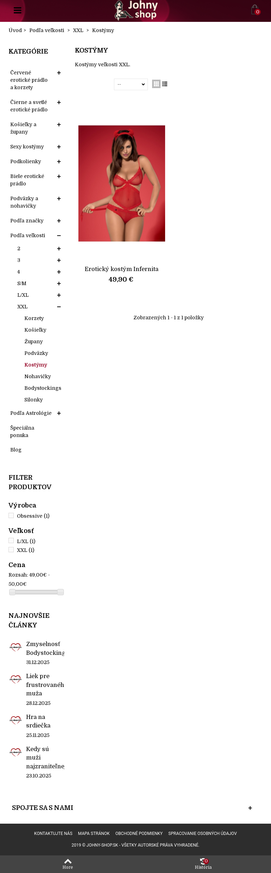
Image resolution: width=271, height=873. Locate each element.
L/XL (23, 295)
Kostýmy (35, 365)
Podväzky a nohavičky (24, 202)
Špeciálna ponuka (22, 431)
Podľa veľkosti (27, 235)
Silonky (33, 399)
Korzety (34, 318)
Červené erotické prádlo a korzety (29, 80)
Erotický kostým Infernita (121, 269)
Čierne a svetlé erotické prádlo (29, 105)
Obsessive (33, 516)
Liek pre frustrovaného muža (45, 685)
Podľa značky (26, 220)
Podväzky (36, 353)
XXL (22, 306)
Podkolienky (25, 161)
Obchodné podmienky (139, 833)
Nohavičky (37, 376)
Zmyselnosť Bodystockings (45, 648)
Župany (33, 341)
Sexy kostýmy (27, 146)
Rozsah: (18, 575)
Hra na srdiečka (38, 721)
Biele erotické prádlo (27, 179)
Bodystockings (42, 388)
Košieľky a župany (23, 128)
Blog (16, 450)
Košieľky (35, 330)
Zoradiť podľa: (95, 84)
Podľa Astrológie (31, 413)
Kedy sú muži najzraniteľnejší (45, 758)
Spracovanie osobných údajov (202, 833)
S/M (21, 283)
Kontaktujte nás (53, 833)
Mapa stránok (94, 833)
